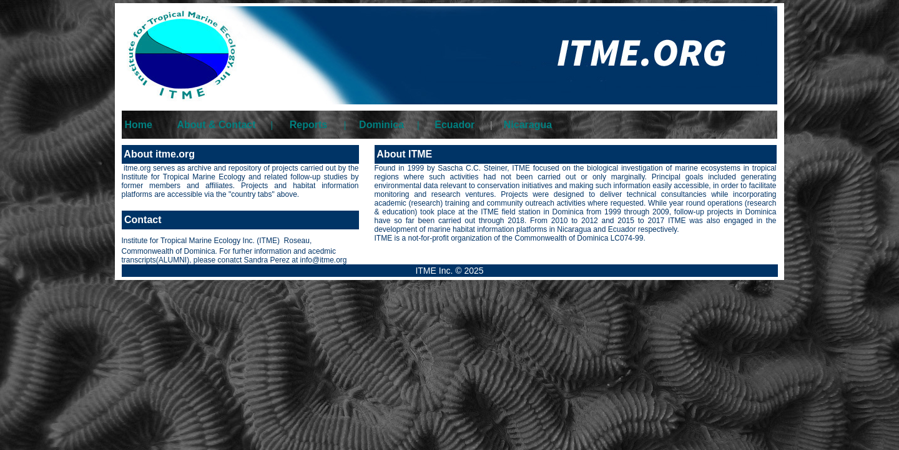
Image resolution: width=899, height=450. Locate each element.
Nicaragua (528, 124)
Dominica (381, 124)
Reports (308, 124)
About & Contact (216, 124)
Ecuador (454, 124)
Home (138, 124)
